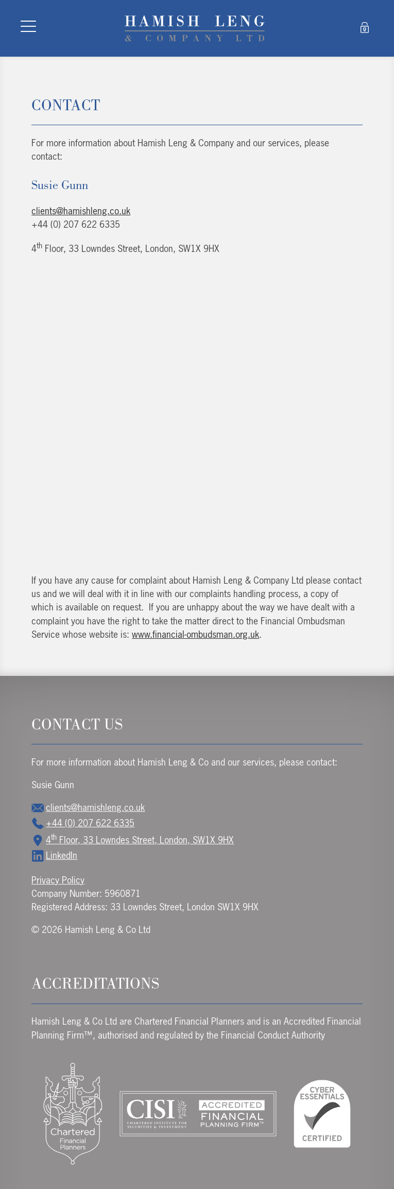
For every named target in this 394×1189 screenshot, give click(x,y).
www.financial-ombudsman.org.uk (195, 634)
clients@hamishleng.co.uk (80, 210)
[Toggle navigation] (28, 28)
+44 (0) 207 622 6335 (82, 822)
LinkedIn (54, 855)
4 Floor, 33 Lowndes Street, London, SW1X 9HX (132, 839)
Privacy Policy (57, 880)
